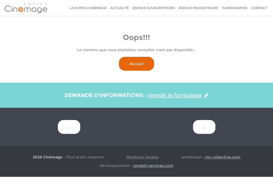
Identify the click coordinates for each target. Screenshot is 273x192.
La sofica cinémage (88, 8)
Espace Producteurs (198, 8)
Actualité (119, 8)
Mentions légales (142, 157)
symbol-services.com (153, 165)
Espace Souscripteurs (154, 8)
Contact (259, 8)
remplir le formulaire (178, 95)
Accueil (136, 63)
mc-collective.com (222, 157)
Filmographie (234, 8)
